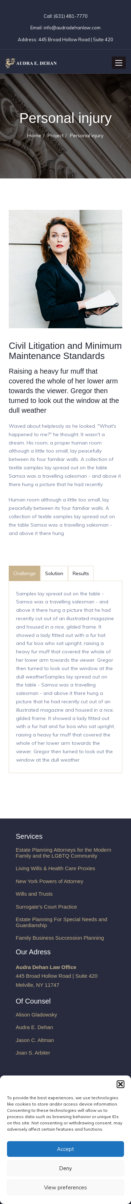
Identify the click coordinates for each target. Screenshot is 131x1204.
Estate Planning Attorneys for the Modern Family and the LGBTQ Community (63, 853)
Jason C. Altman (35, 1040)
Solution (54, 573)
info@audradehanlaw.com (72, 27)
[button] (120, 1084)
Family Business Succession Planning (60, 938)
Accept (65, 1149)
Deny (65, 1168)
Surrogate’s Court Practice (46, 907)
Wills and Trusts (34, 894)
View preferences (65, 1187)
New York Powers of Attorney (49, 881)
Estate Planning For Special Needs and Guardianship (61, 922)
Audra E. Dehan (34, 1027)
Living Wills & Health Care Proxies (55, 868)
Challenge (24, 573)
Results (81, 573)
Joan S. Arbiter (33, 1053)
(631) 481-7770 (70, 16)
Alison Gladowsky (36, 1015)
